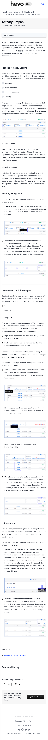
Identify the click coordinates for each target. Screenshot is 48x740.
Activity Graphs (34, 15)
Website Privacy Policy (24, 717)
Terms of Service (24, 725)
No (17, 684)
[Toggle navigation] (5, 4)
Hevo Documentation (10, 12)
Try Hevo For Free (35, 697)
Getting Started (28, 12)
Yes (7, 684)
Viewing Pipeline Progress (15, 655)
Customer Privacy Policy (24, 721)
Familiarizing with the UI (15, 15)
